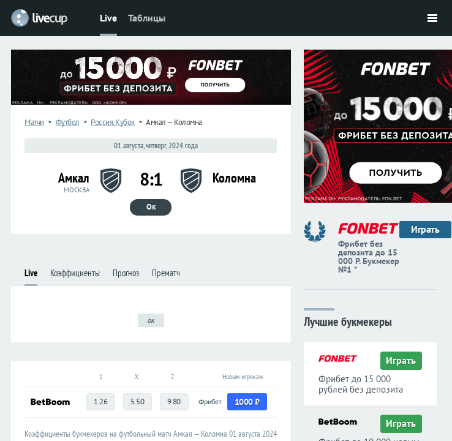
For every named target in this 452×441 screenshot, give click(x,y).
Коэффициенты (75, 273)
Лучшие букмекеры (348, 321)
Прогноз (126, 273)
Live (108, 18)
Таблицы (146, 18)
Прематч (166, 273)
